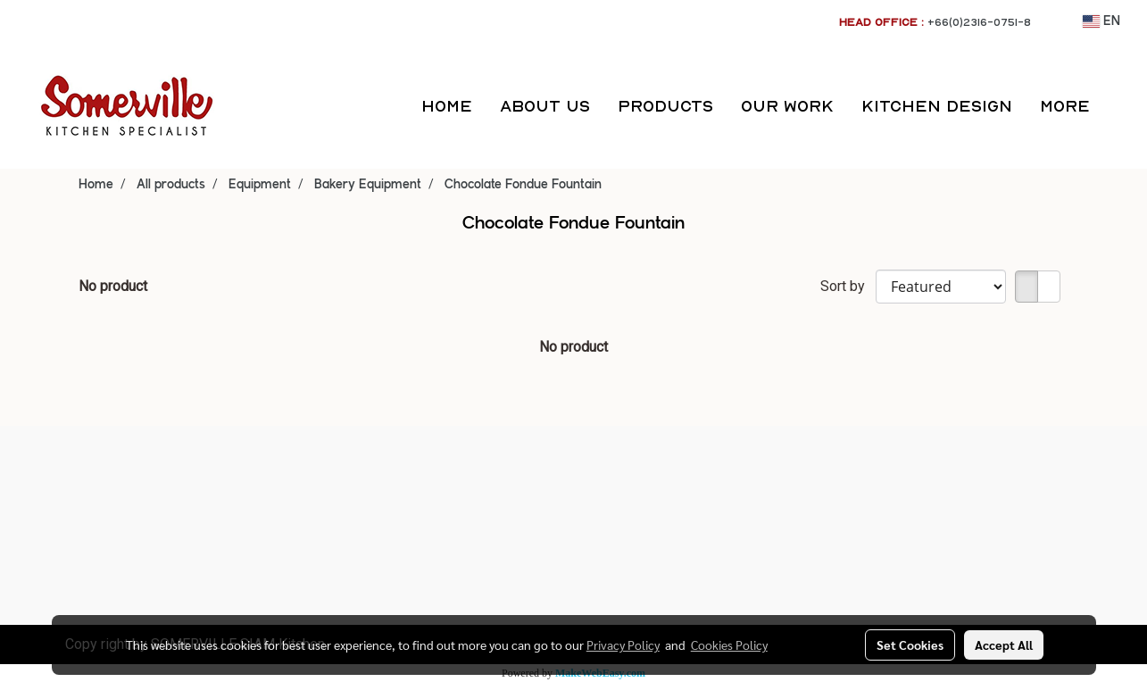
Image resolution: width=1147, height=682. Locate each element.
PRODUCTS (665, 105)
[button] (1119, 106)
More (1065, 105)
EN (1101, 21)
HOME (446, 105)
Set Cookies (910, 644)
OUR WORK (787, 105)
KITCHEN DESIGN (936, 105)
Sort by (848, 286)
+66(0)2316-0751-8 (979, 22)
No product (113, 286)
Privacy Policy (623, 644)
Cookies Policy (729, 644)
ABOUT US (545, 105)
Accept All (1004, 644)
